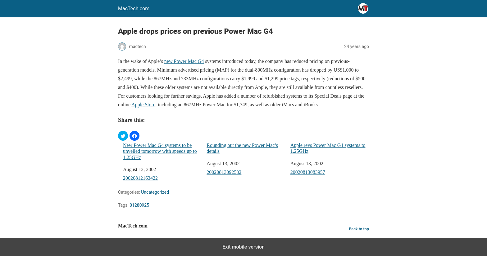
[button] (123, 136)
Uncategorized (155, 192)
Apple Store (143, 104)
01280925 (139, 205)
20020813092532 (224, 172)
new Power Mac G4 (184, 61)
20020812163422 (140, 178)
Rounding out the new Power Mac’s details (242, 148)
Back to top (359, 229)
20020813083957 (307, 172)
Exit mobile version (243, 247)
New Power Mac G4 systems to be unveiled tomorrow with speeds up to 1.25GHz (160, 151)
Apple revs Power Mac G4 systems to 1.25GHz (328, 148)
